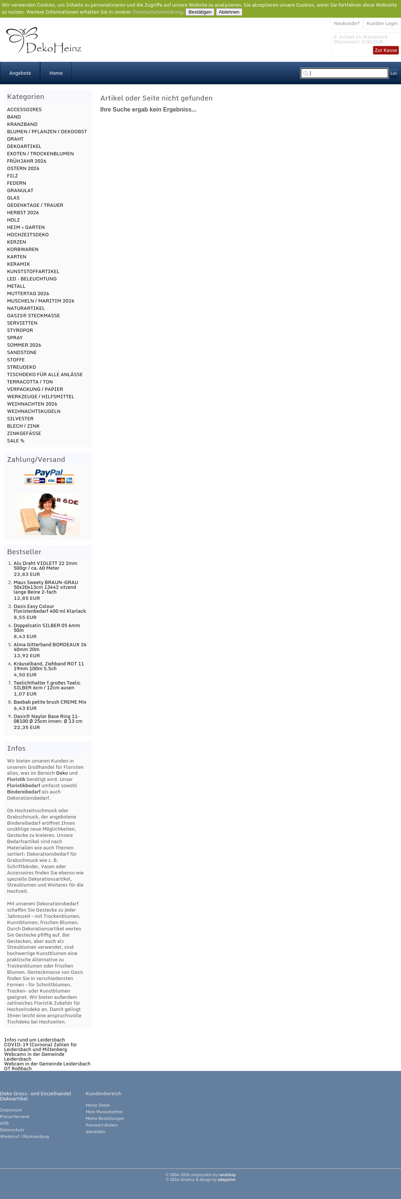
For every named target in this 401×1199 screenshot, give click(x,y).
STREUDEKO (21, 367)
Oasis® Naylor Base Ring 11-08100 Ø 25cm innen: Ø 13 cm (48, 718)
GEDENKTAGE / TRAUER (35, 205)
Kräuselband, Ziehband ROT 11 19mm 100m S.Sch (49, 665)
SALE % (16, 440)
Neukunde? (347, 23)
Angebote (20, 73)
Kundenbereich (103, 1093)
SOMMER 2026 (24, 345)
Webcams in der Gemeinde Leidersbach (34, 1056)
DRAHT (15, 139)
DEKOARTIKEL (24, 146)
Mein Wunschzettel (104, 1111)
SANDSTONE (22, 352)
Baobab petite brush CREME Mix (50, 702)
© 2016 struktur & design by (200, 1179)
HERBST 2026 (23, 212)
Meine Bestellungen (105, 1118)
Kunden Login (382, 23)
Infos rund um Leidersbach (34, 1040)
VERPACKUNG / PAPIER (35, 389)
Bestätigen (200, 12)
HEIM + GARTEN (26, 227)
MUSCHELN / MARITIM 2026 (40, 301)
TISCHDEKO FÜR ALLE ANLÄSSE (45, 374)
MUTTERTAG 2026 (28, 293)
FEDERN (16, 183)
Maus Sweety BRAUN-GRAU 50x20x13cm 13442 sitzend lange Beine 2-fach (46, 587)
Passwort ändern (102, 1125)
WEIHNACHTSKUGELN (34, 411)
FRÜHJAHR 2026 (26, 161)
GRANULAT (20, 190)
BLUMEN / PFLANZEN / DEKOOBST (47, 131)
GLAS (13, 198)
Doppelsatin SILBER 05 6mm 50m (47, 627)
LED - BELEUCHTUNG (32, 279)
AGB (4, 1123)
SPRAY (15, 337)
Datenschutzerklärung (157, 12)
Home (56, 73)
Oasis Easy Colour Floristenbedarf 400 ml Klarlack (50, 608)
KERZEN (16, 242)
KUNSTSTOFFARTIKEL (33, 271)
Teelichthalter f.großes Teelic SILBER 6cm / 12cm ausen (47, 685)
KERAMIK (18, 264)
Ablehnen (229, 12)
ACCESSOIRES (24, 109)
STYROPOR (20, 330)
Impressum (11, 1110)
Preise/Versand (14, 1116)
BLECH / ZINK (23, 426)
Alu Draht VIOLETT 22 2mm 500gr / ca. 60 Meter (45, 565)
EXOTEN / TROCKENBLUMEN (40, 153)
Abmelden (95, 1131)
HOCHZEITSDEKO (28, 234)
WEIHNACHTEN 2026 (32, 404)
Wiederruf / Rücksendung (24, 1136)
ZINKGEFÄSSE (24, 433)
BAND (14, 117)
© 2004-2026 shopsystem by (200, 1175)
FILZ (12, 175)
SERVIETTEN (22, 323)
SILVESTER (20, 418)
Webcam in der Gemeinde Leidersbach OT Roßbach (47, 1066)
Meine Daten (98, 1105)
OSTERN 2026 (23, 168)
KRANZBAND (22, 124)
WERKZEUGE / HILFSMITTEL (40, 396)
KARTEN (16, 256)
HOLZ (13, 220)
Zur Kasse (386, 50)
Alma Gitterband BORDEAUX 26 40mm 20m (50, 646)
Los (393, 73)
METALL (16, 286)
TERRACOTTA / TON (30, 382)
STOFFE (16, 360)
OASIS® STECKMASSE (33, 315)
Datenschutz (12, 1130)
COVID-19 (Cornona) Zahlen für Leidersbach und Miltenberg (40, 1046)
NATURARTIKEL (26, 308)
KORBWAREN (23, 249)
